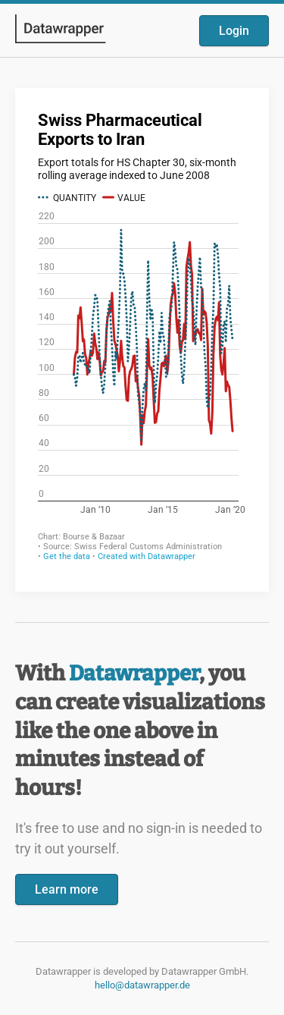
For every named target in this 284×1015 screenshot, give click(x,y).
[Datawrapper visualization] (142, 338)
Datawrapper (134, 673)
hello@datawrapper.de (142, 985)
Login (234, 31)
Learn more (66, 889)
